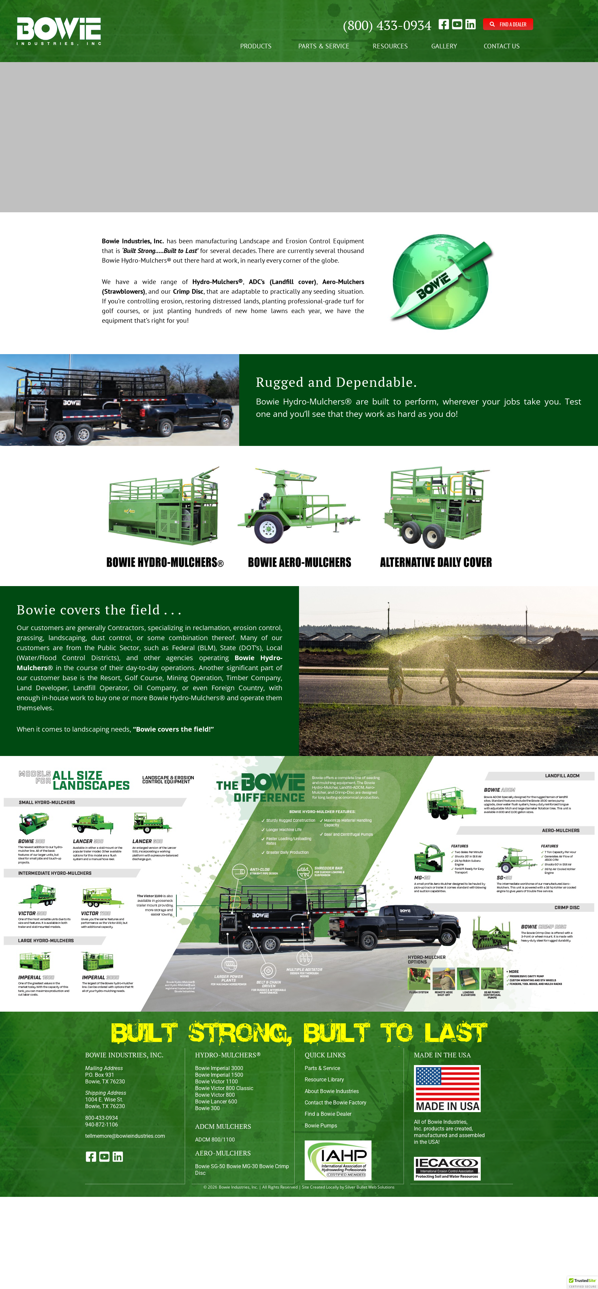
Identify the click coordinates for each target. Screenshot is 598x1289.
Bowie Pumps (321, 1125)
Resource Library (324, 1079)
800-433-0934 (101, 1118)
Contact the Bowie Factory (335, 1102)
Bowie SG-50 (210, 1166)
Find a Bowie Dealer (328, 1114)
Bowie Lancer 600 (216, 1101)
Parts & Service (323, 46)
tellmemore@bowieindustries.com (125, 1136)
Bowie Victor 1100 (216, 1081)
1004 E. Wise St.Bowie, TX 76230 (105, 1099)
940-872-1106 (101, 1124)
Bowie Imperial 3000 (219, 1068)
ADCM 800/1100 (215, 1139)
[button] (582, 1282)
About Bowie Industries (332, 1091)
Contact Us (503, 46)
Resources (390, 46)
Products (257, 46)
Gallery (445, 46)
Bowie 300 (207, 1108)
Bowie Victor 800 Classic (224, 1088)
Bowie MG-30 (242, 1166)
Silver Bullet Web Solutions (370, 1187)
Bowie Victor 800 (215, 1095)
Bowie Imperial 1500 (219, 1075)
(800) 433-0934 (387, 25)
